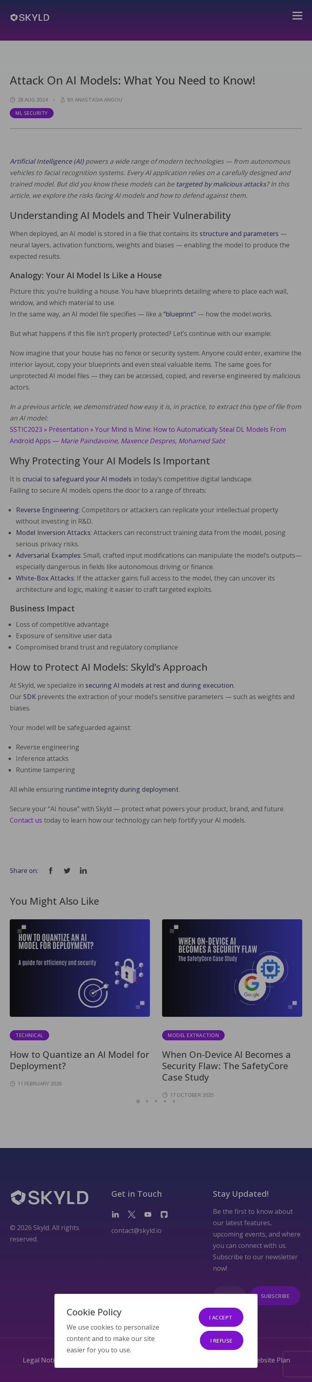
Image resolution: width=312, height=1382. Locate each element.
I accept (221, 1317)
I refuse (221, 1340)
